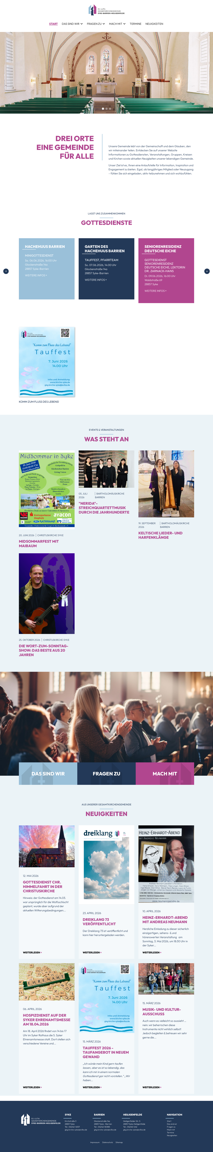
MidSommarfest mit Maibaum (39, 543)
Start (53, 23)
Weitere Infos (36, 275)
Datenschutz (107, 1142)
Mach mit (115, 23)
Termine (135, 23)
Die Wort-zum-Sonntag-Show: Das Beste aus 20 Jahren (43, 650)
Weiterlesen (32, 952)
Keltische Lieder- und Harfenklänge (160, 535)
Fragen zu (94, 23)
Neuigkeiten (154, 23)
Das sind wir (70, 23)
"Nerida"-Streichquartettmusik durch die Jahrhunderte (104, 508)
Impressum (95, 1142)
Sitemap (119, 1142)
